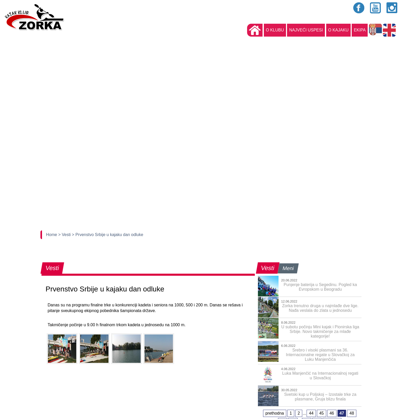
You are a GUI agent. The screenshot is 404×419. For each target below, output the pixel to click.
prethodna (274, 413)
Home (52, 234)
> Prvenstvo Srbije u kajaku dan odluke (107, 234)
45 (321, 413)
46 (332, 413)
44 (311, 413)
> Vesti (65, 234)
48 (351, 413)
